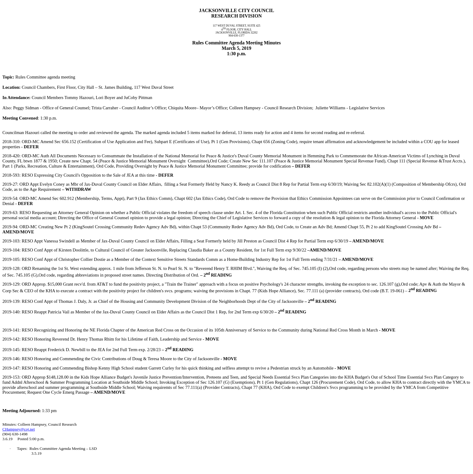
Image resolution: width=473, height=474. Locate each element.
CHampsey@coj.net (18, 429)
